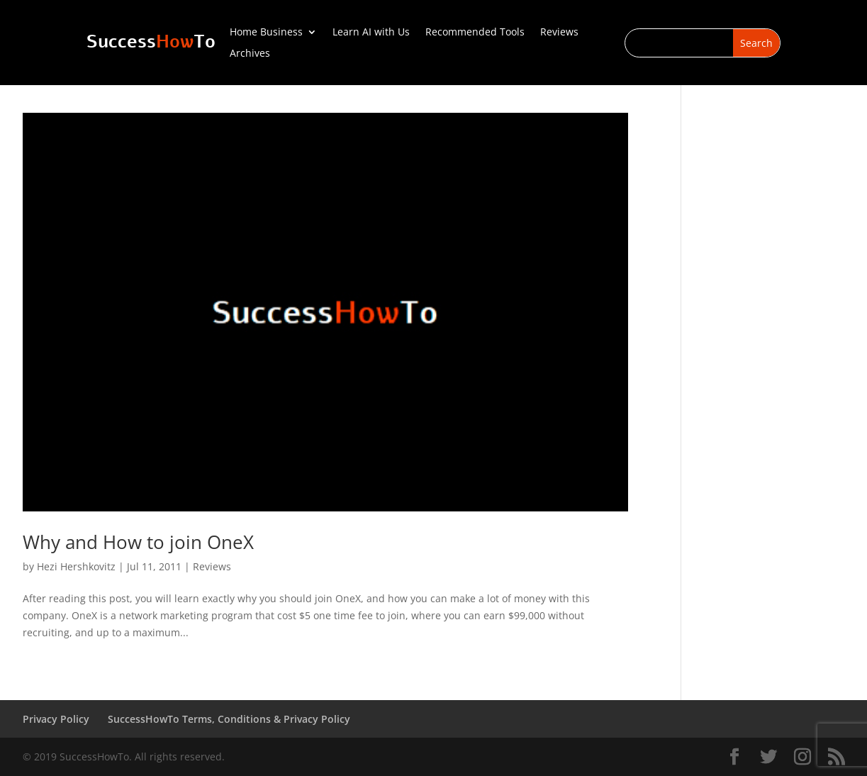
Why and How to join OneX (138, 542)
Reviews (559, 32)
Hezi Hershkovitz (76, 566)
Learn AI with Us (371, 32)
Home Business (266, 32)
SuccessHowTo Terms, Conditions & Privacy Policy (229, 719)
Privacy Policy (56, 719)
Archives (250, 54)
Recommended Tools (475, 32)
